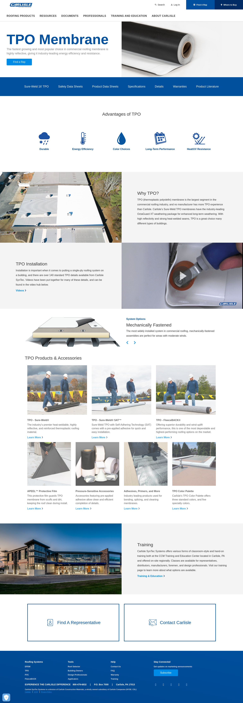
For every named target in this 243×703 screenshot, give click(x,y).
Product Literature (207, 86)
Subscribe (165, 672)
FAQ (113, 671)
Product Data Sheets (105, 86)
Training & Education (150, 576)
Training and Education (129, 16)
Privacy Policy (46, 692)
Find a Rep (19, 62)
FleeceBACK (30, 679)
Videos (20, 290)
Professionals (94, 16)
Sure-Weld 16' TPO (36, 86)
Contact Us (116, 667)
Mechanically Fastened (148, 325)
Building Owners (75, 671)
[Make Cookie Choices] (5, 697)
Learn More (34, 446)
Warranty (115, 675)
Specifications (136, 86)
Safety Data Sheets (70, 86)
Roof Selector (74, 667)
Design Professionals (77, 675)
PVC (27, 675)
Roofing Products (21, 16)
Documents (69, 16)
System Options (136, 319)
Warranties (180, 86)
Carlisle (28, 692)
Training (114, 679)
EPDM (27, 667)
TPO (27, 671)
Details (159, 86)
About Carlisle (163, 16)
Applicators (73, 679)
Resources (48, 16)
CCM (36, 692)
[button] (182, 275)
